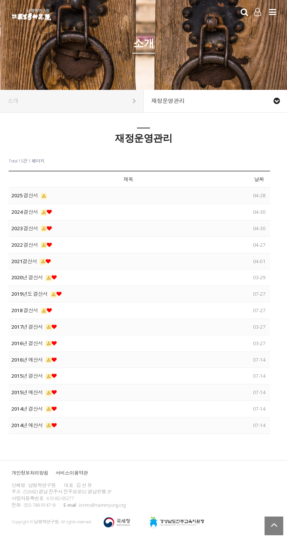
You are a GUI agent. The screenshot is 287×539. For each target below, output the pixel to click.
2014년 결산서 (27, 408)
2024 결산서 (25, 211)
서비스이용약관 (72, 472)
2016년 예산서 (27, 359)
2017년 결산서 (27, 326)
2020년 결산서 (27, 277)
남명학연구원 (32, 13)
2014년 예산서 (27, 425)
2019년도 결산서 (30, 293)
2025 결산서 (25, 195)
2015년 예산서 (27, 392)
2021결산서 (24, 261)
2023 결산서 (25, 228)
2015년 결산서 (27, 375)
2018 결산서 (25, 310)
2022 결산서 (25, 244)
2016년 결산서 (27, 343)
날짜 (259, 179)
